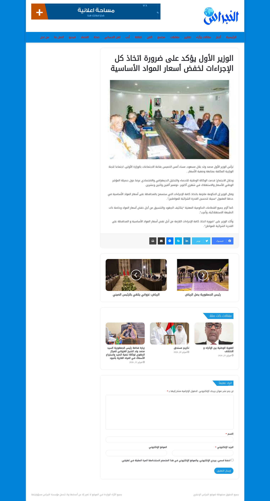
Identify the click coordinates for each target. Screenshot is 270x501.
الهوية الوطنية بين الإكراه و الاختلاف (218, 350)
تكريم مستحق (181, 348)
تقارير (187, 37)
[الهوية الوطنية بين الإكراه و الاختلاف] (213, 334)
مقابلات (174, 37)
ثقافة (138, 37)
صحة (96, 37)
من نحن (44, 37)
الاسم (229, 434)
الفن (149, 37)
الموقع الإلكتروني (158, 447)
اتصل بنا (59, 37)
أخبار (218, 37)
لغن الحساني (112, 37)
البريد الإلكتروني (224, 447)
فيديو (72, 37)
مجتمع (161, 37)
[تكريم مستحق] (169, 334)
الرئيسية (231, 37)
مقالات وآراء (203, 37)
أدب (127, 37)
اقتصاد (85, 37)
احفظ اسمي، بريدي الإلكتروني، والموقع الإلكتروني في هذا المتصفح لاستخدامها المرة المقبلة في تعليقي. (175, 460)
